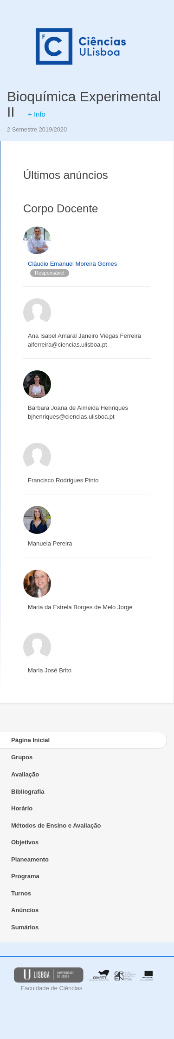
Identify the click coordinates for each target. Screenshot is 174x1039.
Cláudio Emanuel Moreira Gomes (72, 263)
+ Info (36, 114)
